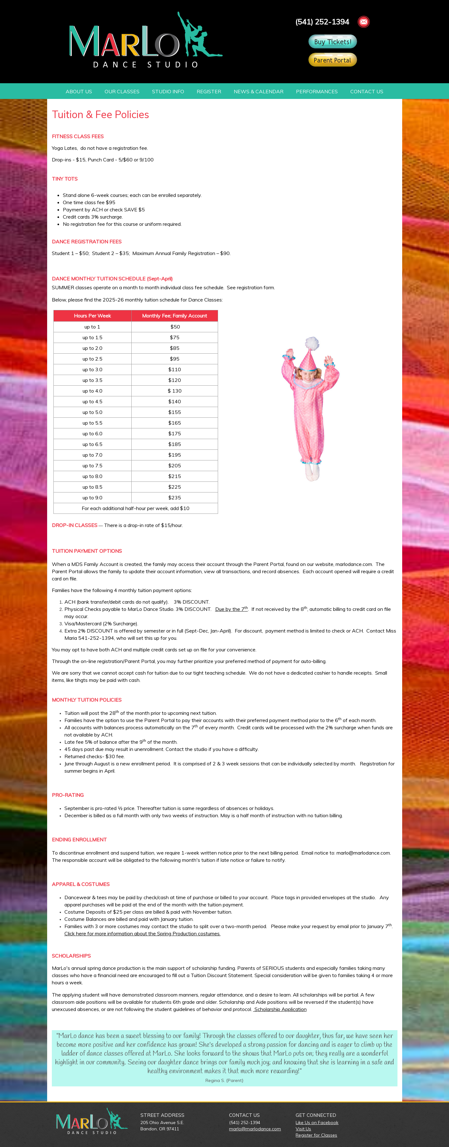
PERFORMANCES (317, 91)
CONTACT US (366, 91)
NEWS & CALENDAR (258, 91)
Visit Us (303, 1129)
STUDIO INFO (168, 91)
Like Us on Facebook (317, 1122)
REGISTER (209, 91)
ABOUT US (79, 91)
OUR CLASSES (122, 91)
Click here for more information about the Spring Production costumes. (142, 933)
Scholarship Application (280, 1009)
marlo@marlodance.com (255, 1129)
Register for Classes (316, 1135)
